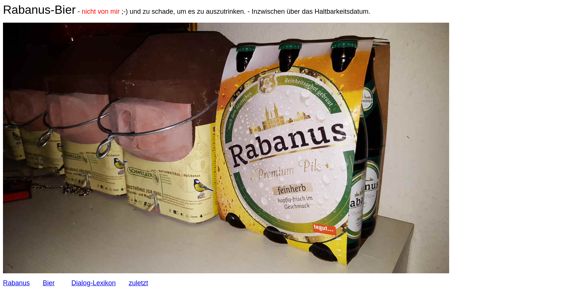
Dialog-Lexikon (93, 283)
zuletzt (138, 283)
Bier (49, 283)
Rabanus (16, 283)
